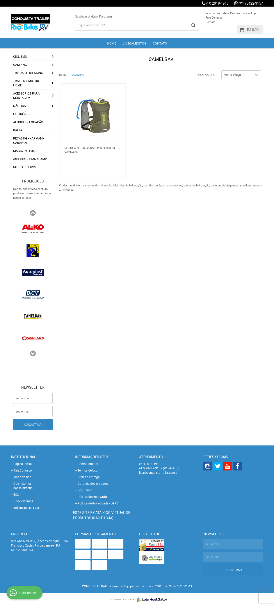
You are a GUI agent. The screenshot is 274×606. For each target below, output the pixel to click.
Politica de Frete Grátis (93, 497)
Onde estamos (23, 501)
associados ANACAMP (30, 159)
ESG (16, 494)
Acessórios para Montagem (26, 95)
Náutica (19, 106)
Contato (210, 22)
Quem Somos (211, 13)
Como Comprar (88, 464)
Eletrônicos (23, 114)
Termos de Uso (88, 470)
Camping (20, 65)
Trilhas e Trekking (28, 73)
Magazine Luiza (25, 151)
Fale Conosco (214, 18)
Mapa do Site (22, 477)
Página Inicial (22, 464)
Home (111, 43)
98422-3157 (251, 3)
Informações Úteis (92, 456)
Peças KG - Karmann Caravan (28, 140)
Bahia (17, 130)
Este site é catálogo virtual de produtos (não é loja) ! (101, 515)
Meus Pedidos (231, 13)
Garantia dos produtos (93, 483)
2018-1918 (217, 3)
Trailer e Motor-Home (26, 83)
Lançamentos (134, 43)
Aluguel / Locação (28, 122)
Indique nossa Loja (26, 508)
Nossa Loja (249, 13)
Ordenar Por (207, 75)
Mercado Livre (25, 167)
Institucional (23, 456)
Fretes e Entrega (89, 477)
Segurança (85, 490)
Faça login (105, 16)
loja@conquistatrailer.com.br (159, 472)
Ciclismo (20, 56)
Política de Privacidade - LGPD (98, 503)
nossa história (23, 488)
